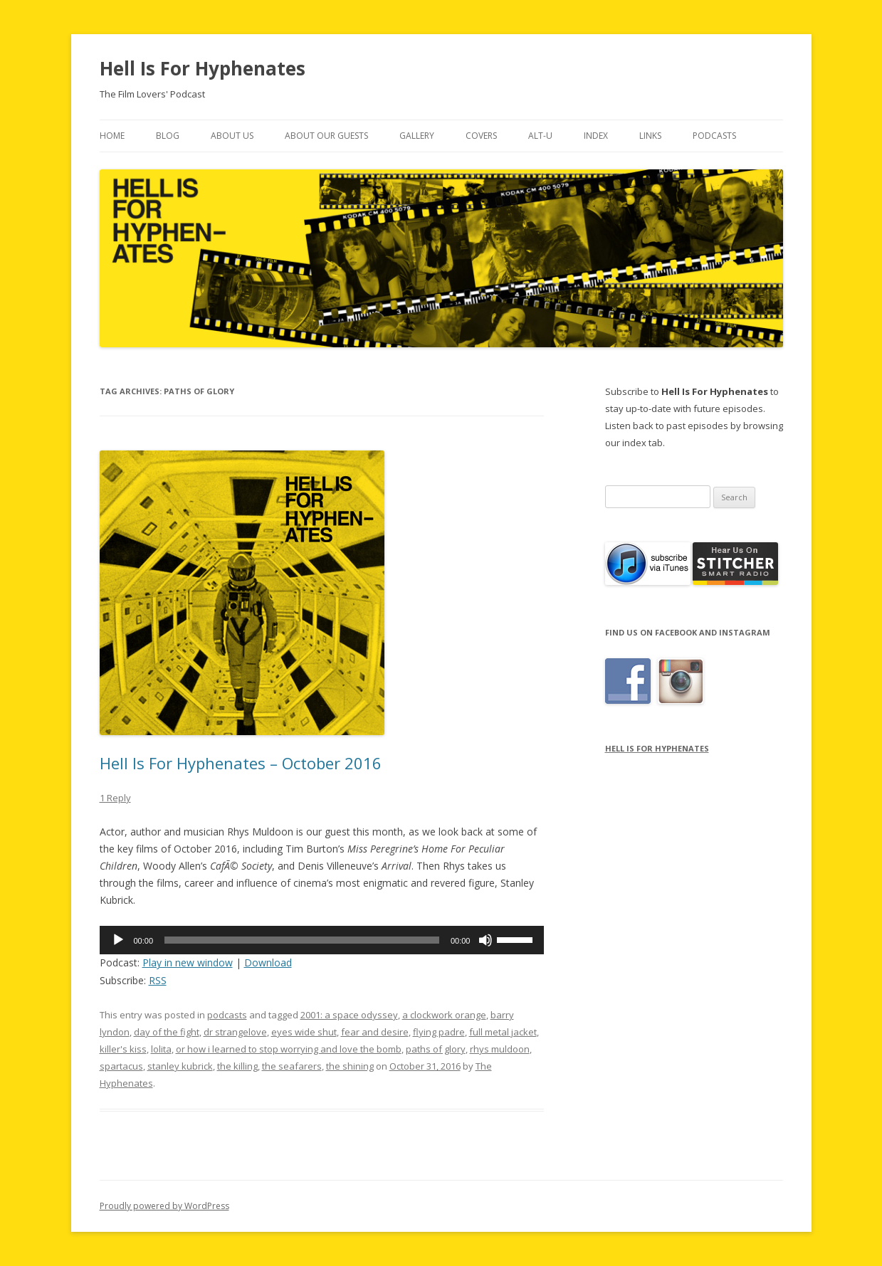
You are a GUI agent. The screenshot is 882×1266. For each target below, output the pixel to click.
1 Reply (115, 797)
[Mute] (485, 940)
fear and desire (375, 1031)
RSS (158, 980)
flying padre (439, 1031)
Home (112, 136)
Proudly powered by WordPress (164, 1206)
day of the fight (166, 1031)
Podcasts (714, 136)
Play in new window (187, 962)
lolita (161, 1049)
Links (650, 136)
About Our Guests (326, 136)
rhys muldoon (500, 1049)
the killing (237, 1066)
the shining (350, 1066)
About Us (232, 136)
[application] (322, 940)
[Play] (118, 940)
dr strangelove (235, 1031)
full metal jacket (503, 1031)
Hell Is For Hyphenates (202, 68)
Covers (481, 136)
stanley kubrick (180, 1066)
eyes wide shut (304, 1031)
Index (596, 136)
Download (268, 962)
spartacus (121, 1066)
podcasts (227, 1014)
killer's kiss (123, 1049)
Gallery (416, 136)
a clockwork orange (444, 1014)
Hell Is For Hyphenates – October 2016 (241, 763)
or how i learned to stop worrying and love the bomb (288, 1049)
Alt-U (540, 136)
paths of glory (436, 1049)
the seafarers (292, 1066)
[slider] (301, 940)
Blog (167, 136)
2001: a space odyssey (349, 1014)
